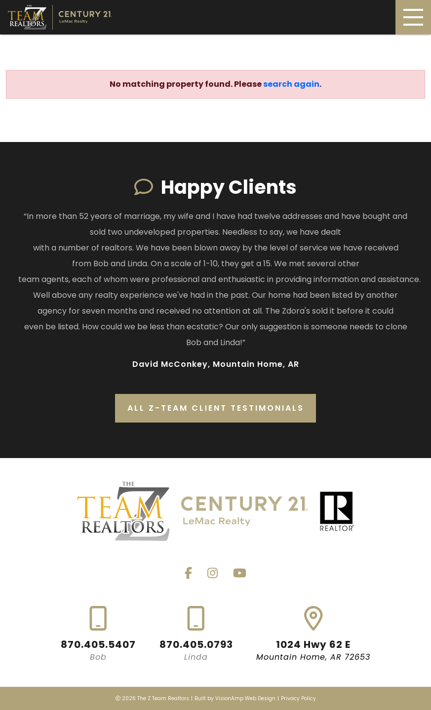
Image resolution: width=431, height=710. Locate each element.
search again (291, 84)
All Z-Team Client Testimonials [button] (215, 408)
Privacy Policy (298, 698)
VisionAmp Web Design (245, 698)
